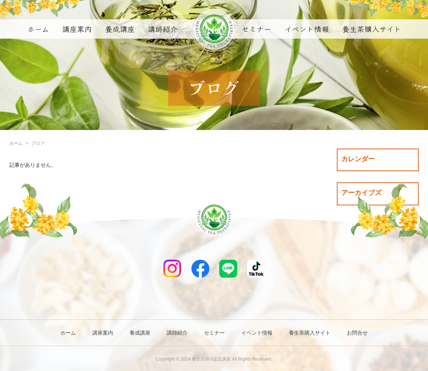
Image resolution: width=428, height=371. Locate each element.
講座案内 (77, 28)
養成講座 (120, 28)
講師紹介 (163, 28)
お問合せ (357, 333)
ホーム (38, 28)
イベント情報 (306, 28)
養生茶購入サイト (371, 28)
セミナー (256, 28)
